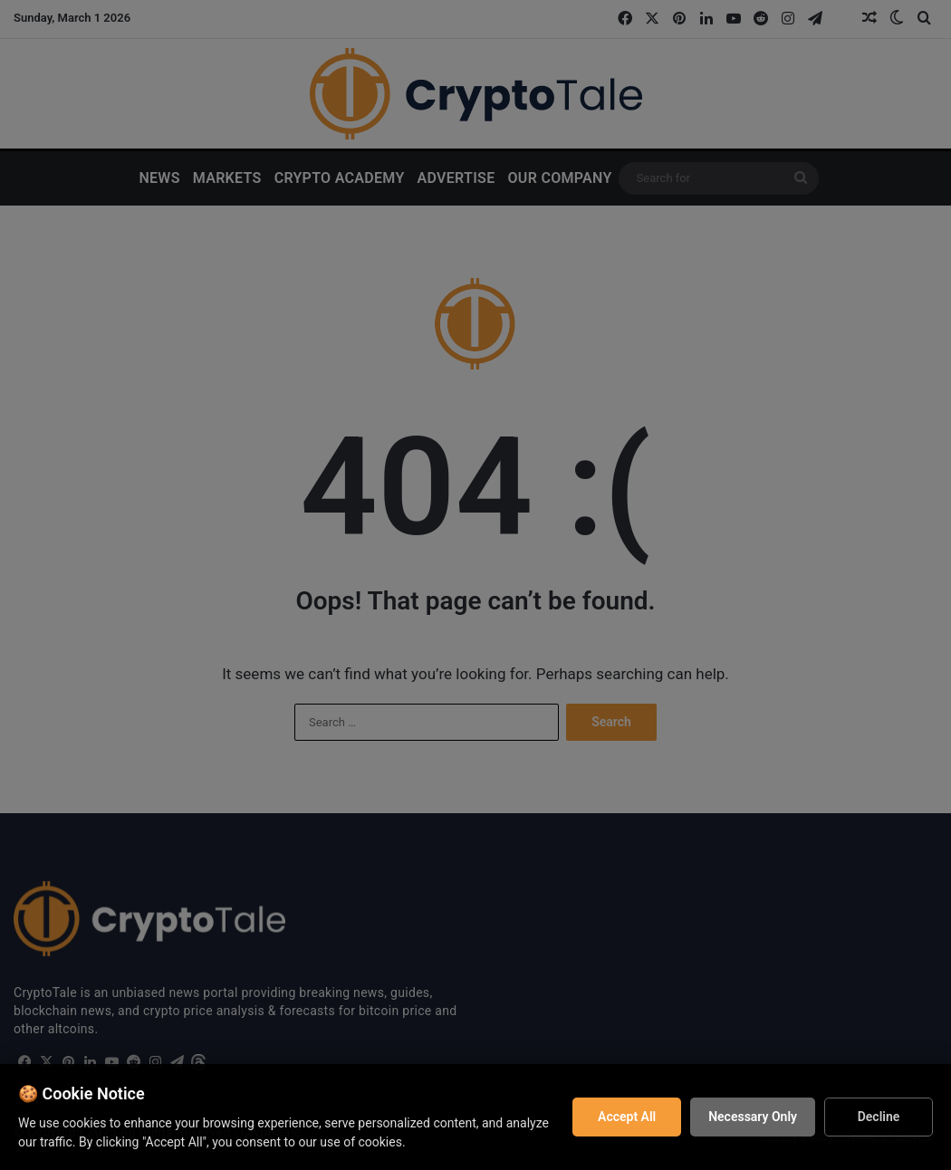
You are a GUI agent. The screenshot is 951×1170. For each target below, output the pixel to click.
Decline (879, 1116)
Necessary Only (752, 1116)
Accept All (627, 1116)
